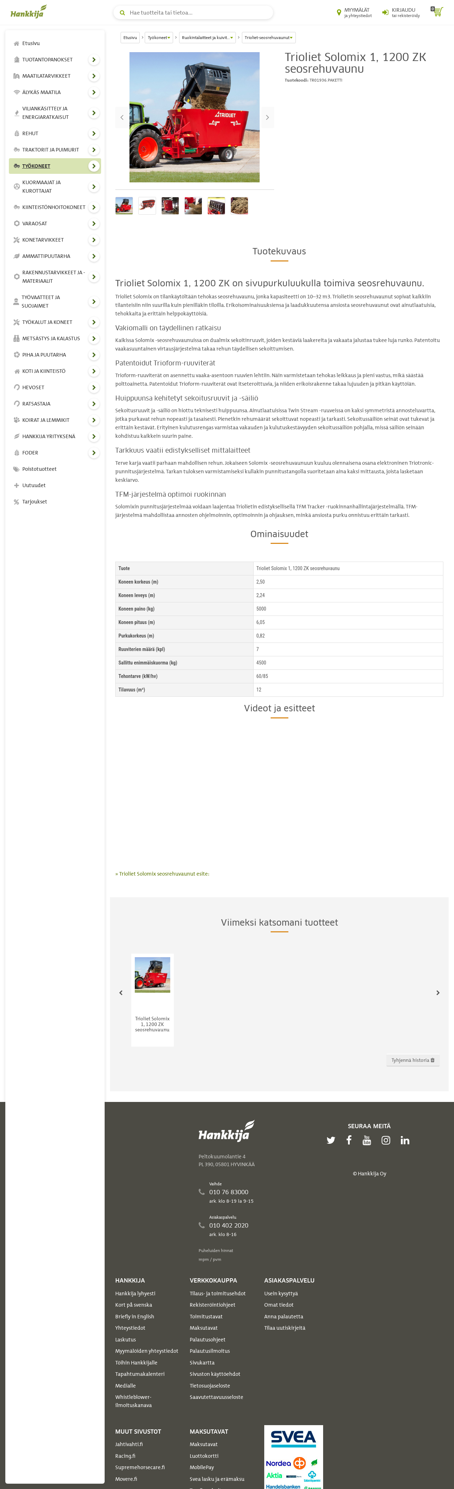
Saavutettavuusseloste (216, 1397)
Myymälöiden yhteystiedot (146, 1351)
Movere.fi (126, 1479)
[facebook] (350, 1140)
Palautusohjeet (208, 1339)
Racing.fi (125, 1456)
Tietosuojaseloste (210, 1385)
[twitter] (332, 1140)
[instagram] (388, 1140)
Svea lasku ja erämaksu (217, 1479)
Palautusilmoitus (210, 1351)
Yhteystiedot (130, 1327)
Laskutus (125, 1339)
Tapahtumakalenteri (140, 1374)
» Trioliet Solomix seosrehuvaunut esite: (162, 873)
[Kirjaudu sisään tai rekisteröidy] (401, 12)
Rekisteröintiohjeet (213, 1304)
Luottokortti (204, 1456)
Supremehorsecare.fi (140, 1467)
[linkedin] (407, 1140)
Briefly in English (134, 1316)
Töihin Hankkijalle (136, 1362)
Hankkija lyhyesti (135, 1293)
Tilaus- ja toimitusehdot (218, 1293)
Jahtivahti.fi (129, 1444)
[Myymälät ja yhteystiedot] (354, 12)
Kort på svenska (133, 1304)
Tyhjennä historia (413, 1060)
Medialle (125, 1385)
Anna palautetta (283, 1316)
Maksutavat (204, 1327)
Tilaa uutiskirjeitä (284, 1327)
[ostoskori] (437, 12)
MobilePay (202, 1467)
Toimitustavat (206, 1316)
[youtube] (368, 1140)
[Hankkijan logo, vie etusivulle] (30, 11)
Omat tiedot (279, 1304)
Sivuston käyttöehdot (215, 1374)
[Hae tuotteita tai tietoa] (193, 12)
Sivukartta (202, 1362)
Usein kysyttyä (281, 1293)
